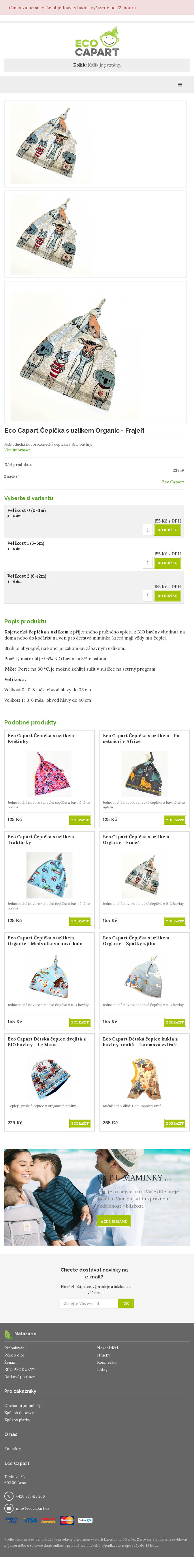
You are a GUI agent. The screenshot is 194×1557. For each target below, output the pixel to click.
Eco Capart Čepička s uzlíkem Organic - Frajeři (136, 839)
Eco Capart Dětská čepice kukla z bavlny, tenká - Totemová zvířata (140, 1041)
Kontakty (12, 1448)
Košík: (80, 65)
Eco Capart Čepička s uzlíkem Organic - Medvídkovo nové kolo (45, 940)
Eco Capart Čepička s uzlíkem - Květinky (43, 738)
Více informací (17, 450)
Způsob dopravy (19, 1412)
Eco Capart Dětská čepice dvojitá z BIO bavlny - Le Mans (47, 1041)
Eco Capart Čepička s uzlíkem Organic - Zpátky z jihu (136, 940)
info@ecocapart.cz (32, 1508)
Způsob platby (17, 1420)
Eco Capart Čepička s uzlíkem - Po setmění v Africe (141, 738)
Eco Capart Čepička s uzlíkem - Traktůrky (43, 839)
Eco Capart (173, 482)
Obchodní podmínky (22, 1405)
